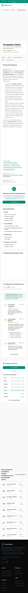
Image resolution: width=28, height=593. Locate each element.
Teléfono (9, 57)
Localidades (4, 587)
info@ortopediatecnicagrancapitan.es (11, 557)
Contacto (4, 585)
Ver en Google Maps (14, 400)
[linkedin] (7, 562)
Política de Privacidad (20, 585)
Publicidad (17, 571)
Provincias (4, 590)
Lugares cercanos (10, 59)
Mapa (3, 59)
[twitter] (2, 562)
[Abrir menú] (25, 5)
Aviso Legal (17, 581)
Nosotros (4, 583)
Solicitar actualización (7, 571)
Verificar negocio (19, 573)
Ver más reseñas (14, 354)
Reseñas (4, 57)
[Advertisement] (14, 26)
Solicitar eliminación (6, 575)
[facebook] (5, 562)
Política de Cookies (19, 583)
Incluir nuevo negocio (7, 573)
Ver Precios (14, 202)
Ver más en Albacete (20, 474)
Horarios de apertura (17, 57)
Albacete (6, 10)
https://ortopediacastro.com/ (9, 182)
